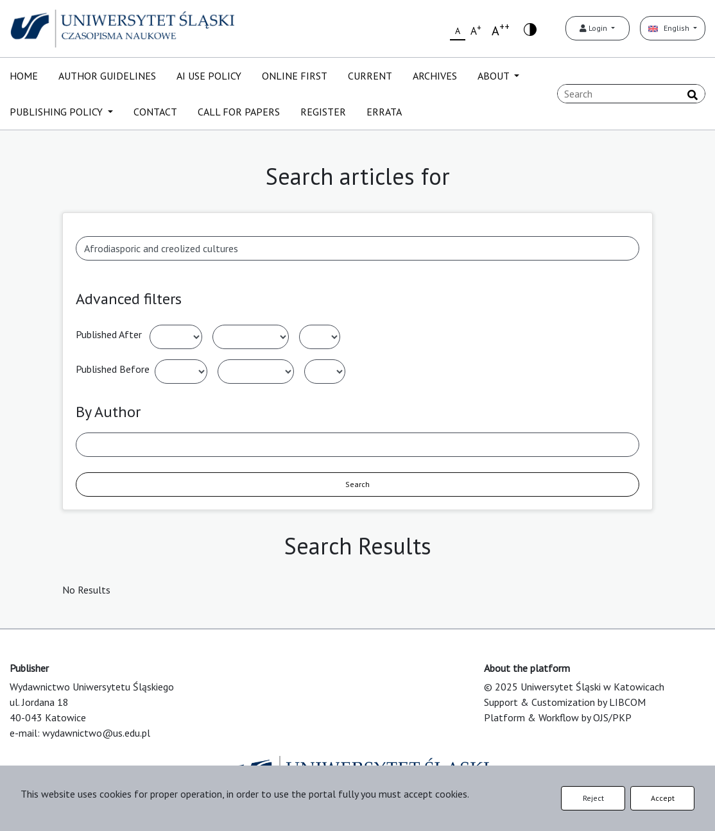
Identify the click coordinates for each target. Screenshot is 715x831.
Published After (109, 334)
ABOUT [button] (495, 75)
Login (594, 28)
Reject (593, 798)
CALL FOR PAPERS (239, 111)
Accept (663, 798)
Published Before (113, 369)
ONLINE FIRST (294, 75)
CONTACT (155, 111)
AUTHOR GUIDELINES (107, 75)
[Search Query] (631, 94)
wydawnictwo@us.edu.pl (96, 732)
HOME (24, 75)
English (669, 28)
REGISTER (323, 111)
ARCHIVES (435, 75)
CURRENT (370, 75)
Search (357, 484)
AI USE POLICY (209, 75)
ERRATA (384, 111)
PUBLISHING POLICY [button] (57, 111)
